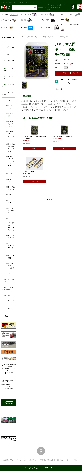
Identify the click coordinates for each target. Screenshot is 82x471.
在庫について (58, 7)
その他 (8, 309)
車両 (8, 55)
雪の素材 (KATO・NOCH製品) (11, 266)
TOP (22, 37)
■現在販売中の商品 (31, 37)
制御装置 (9, 295)
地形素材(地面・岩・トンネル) (11, 124)
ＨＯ (10, 274)
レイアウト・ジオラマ (46, 37)
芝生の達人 (11, 173)
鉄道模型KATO (7, 460)
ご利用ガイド (61, 5)
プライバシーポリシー (72, 460)
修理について (50, 9)
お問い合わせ (50, 5)
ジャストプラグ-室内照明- (11, 210)
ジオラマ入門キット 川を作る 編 (62, 136)
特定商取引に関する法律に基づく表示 (50, 460)
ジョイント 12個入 (28, 171)
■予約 (6, 316)
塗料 (9, 195)
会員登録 (49, 7)
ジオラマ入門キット (65, 37)
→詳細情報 (58, 89)
